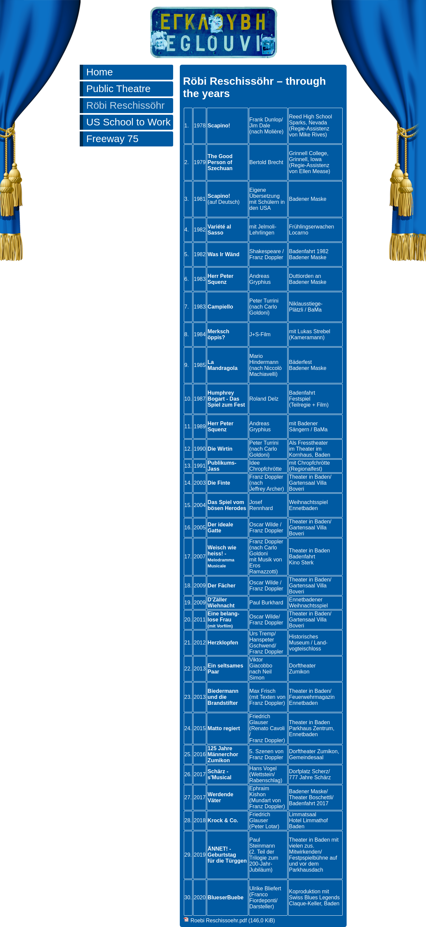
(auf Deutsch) (223, 202)
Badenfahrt (302, 556)
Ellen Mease (314, 171)
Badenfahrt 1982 (308, 251)
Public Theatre (118, 88)
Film (322, 405)
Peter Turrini (264, 301)
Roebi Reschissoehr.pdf (232, 920)
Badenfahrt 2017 (308, 803)
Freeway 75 (112, 138)
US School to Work (128, 121)
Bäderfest (300, 362)
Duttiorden (301, 276)
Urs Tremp (262, 633)
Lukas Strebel (314, 331)
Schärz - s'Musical (219, 774)
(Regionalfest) (305, 469)
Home (99, 71)
